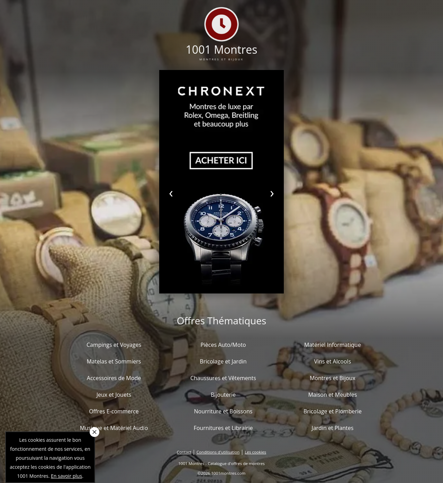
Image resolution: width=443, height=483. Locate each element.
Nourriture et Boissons (223, 411)
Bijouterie (223, 394)
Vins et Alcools (332, 361)
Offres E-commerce (114, 411)
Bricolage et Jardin (223, 361)
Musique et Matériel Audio (114, 428)
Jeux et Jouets (114, 394)
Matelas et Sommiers (114, 361)
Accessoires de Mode (114, 378)
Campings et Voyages (114, 345)
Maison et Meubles (332, 394)
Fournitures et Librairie (223, 428)
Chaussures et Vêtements (223, 378)
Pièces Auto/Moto (223, 345)
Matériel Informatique (332, 345)
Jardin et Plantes (332, 428)
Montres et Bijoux (332, 378)
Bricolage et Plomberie (333, 411)
